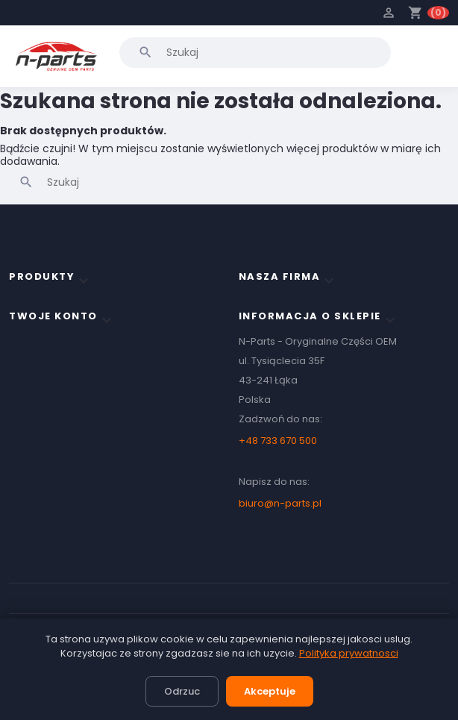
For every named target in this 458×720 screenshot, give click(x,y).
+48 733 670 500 (278, 440)
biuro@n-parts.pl (280, 503)
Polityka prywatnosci (348, 653)
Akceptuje (269, 691)
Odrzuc (182, 691)
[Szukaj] (255, 52)
